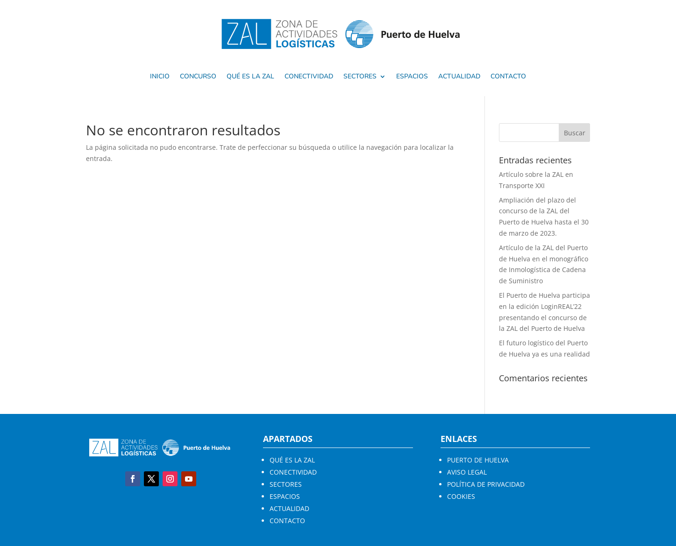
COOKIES (461, 496)
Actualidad (459, 77)
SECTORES (360, 77)
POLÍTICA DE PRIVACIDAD (486, 484)
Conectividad (309, 77)
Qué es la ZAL (250, 77)
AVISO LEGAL (467, 472)
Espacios (412, 77)
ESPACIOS (285, 496)
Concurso (198, 77)
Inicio (160, 77)
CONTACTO (287, 520)
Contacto (508, 77)
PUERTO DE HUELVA (478, 459)
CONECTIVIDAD (293, 472)
